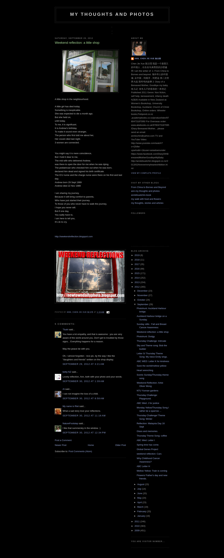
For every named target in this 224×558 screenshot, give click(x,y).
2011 (137, 521)
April (140, 502)
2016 (137, 268)
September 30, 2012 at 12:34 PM (84, 432)
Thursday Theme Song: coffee (152, 435)
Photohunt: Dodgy (146, 336)
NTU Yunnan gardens (147, 390)
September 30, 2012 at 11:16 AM (84, 415)
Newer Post (60, 445)
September (143, 304)
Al (64, 389)
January (141, 516)
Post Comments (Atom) (80, 451)
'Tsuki (65, 329)
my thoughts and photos (112, 14)
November (142, 295)
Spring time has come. (148, 444)
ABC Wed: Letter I (146, 440)
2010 (137, 526)
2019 (137, 255)
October (141, 300)
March (140, 507)
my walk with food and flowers (146, 199)
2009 (137, 530)
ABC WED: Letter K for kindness (153, 361)
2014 (137, 277)
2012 (137, 287)
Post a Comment (63, 440)
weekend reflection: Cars (149, 453)
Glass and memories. (147, 431)
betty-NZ (67, 372)
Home (91, 445)
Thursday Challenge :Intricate (151, 341)
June (140, 493)
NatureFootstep (70, 423)
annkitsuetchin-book (141, 195)
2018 (137, 259)
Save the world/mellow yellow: (152, 365)
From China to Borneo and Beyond (148, 187)
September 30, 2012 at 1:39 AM (83, 381)
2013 (137, 282)
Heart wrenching (145, 370)
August (141, 484)
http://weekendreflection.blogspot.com (74, 236)
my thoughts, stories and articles (147, 203)
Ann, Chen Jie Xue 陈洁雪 (80, 312)
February (142, 511)
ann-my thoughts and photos (145, 191)
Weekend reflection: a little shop (153, 332)
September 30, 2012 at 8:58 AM (83, 398)
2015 (137, 273)
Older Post (120, 445)
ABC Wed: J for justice (148, 403)
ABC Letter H (143, 466)
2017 (137, 264)
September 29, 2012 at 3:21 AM (83, 364)
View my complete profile (146, 173)
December (142, 291)
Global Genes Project (147, 449)
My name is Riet (71, 406)
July (139, 489)
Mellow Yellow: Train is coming (152, 470)
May (139, 498)
